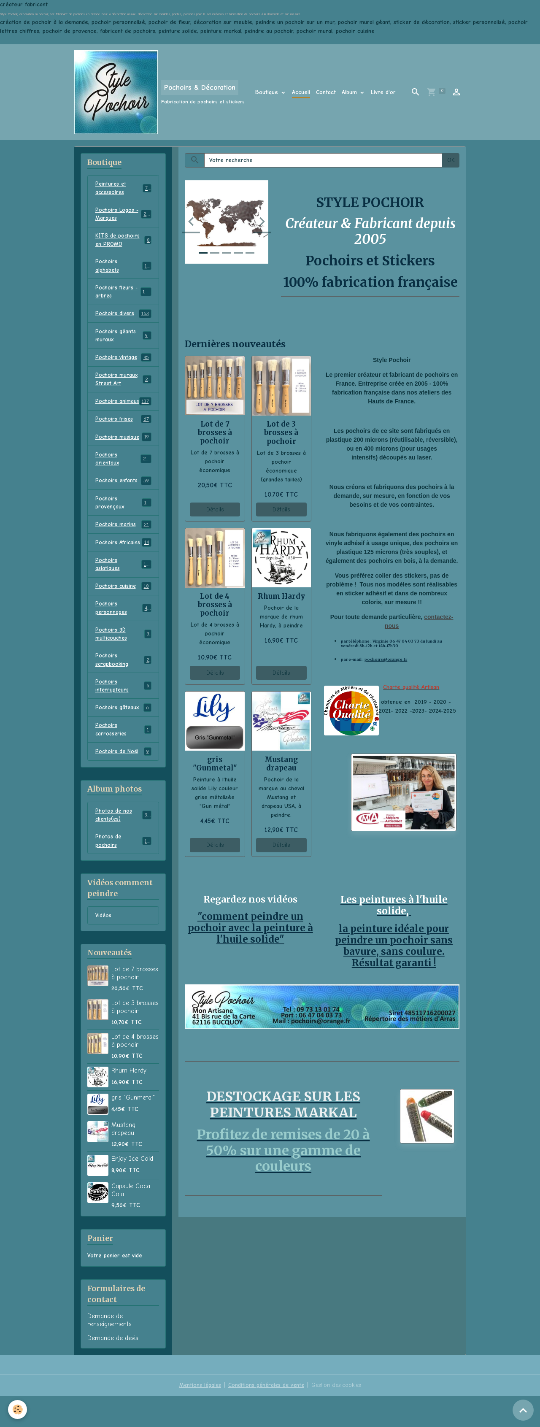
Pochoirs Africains (123, 563)
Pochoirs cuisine (123, 608)
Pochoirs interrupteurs (123, 712)
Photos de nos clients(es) (123, 844)
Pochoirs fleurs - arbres (123, 297)
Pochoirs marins (123, 545)
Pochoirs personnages (123, 631)
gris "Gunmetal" (215, 764)
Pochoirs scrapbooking (123, 685)
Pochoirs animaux (123, 414)
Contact (326, 92)
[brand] (159, 92)
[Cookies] (17, 1409)
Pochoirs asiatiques (123, 586)
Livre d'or (383, 92)
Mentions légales (197, 1416)
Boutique (267, 92)
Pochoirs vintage (123, 364)
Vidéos (103, 946)
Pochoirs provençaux (123, 522)
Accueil (301, 92)
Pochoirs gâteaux (123, 734)
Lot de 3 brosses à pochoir (281, 432)
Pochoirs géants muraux (123, 342)
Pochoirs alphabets (123, 270)
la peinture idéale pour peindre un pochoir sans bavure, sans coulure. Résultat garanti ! (394, 944)
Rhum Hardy (281, 596)
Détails (215, 509)
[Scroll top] (523, 1410)
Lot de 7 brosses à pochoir (215, 432)
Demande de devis (112, 1369)
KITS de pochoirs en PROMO (123, 243)
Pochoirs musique (123, 455)
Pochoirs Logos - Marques (123, 216)
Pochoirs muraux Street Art (123, 387)
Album (350, 92)
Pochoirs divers (123, 319)
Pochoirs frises (123, 436)
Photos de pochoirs (123, 871)
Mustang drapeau (281, 764)
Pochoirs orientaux (123, 477)
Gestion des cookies (337, 1416)
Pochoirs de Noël (123, 780)
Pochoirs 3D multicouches (123, 658)
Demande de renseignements (109, 1351)
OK (451, 160)
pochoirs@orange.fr (385, 659)
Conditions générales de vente (265, 1416)
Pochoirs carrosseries (123, 757)
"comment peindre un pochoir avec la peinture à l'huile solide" (250, 927)
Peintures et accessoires (123, 189)
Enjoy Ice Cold (132, 1190)
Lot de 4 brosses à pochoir (215, 605)
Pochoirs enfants (123, 500)
